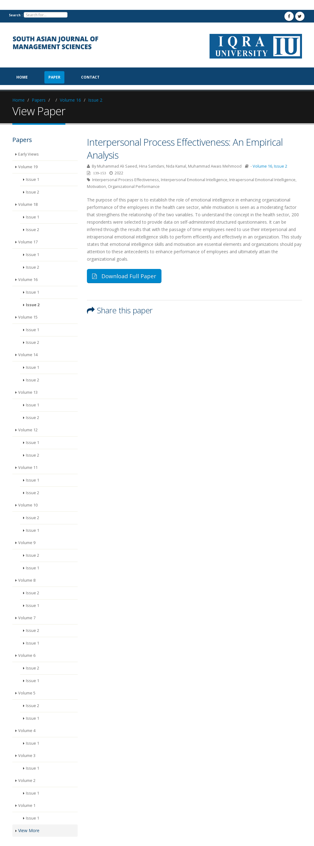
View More (28, 830)
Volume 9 (26, 542)
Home (22, 77)
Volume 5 (26, 693)
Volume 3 (26, 755)
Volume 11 (28, 467)
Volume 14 (28, 354)
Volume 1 (26, 805)
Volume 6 (26, 655)
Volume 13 (28, 392)
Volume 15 (28, 317)
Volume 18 (28, 204)
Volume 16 (70, 100)
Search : (15, 15)
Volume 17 (28, 242)
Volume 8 (26, 580)
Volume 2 (26, 780)
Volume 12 (28, 430)
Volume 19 (28, 166)
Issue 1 (32, 179)
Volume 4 (26, 730)
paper (54, 77)
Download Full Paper (124, 276)
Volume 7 (26, 617)
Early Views (28, 154)
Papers (39, 100)
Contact (90, 77)
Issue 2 (95, 100)
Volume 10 (28, 505)
